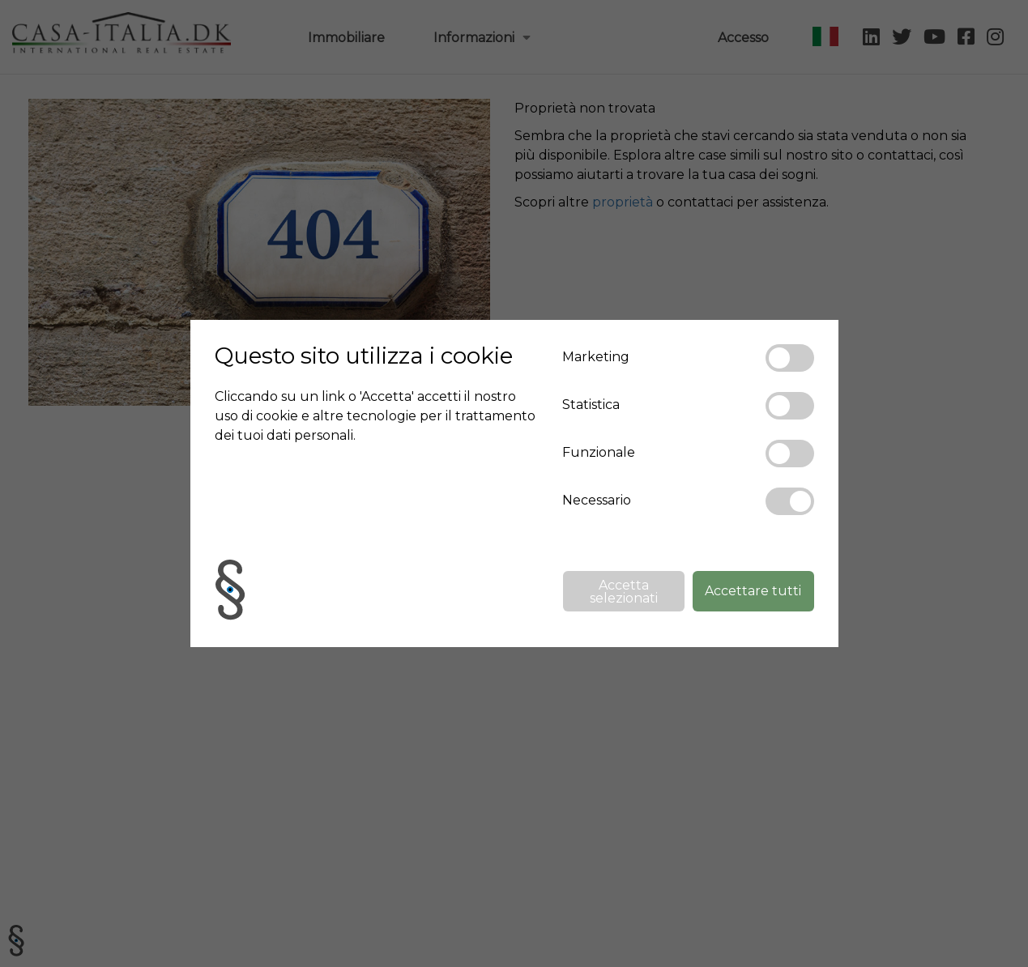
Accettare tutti (753, 591)
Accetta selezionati (624, 591)
